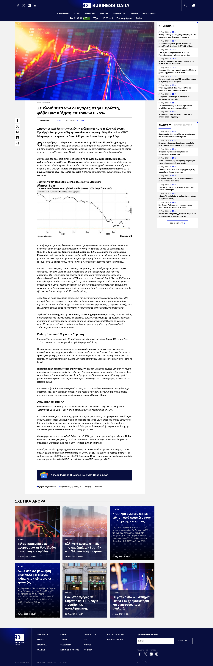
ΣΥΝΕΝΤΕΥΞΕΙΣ (119, 14)
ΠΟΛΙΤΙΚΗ (104, 14)
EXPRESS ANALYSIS (115, 640)
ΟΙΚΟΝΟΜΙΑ (90, 14)
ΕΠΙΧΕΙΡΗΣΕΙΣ (63, 14)
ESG (85, 640)
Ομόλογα (98, 487)
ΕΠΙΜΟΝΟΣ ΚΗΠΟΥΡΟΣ (69, 650)
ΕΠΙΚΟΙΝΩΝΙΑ (52, 662)
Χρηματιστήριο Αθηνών (47, 487)
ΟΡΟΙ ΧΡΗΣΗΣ (63, 662)
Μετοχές (88, 487)
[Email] (155, 641)
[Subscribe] (183, 641)
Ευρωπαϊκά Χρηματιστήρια (70, 487)
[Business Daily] (19, 645)
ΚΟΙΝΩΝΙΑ (64, 635)
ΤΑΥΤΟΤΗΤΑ (41, 662)
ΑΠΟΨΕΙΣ (87, 645)
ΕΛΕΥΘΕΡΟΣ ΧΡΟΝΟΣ (116, 635)
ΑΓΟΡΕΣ (77, 14)
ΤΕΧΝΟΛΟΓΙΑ (65, 645)
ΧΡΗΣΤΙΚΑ (88, 650)
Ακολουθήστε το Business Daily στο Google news (76, 475)
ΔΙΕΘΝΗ (134, 14)
